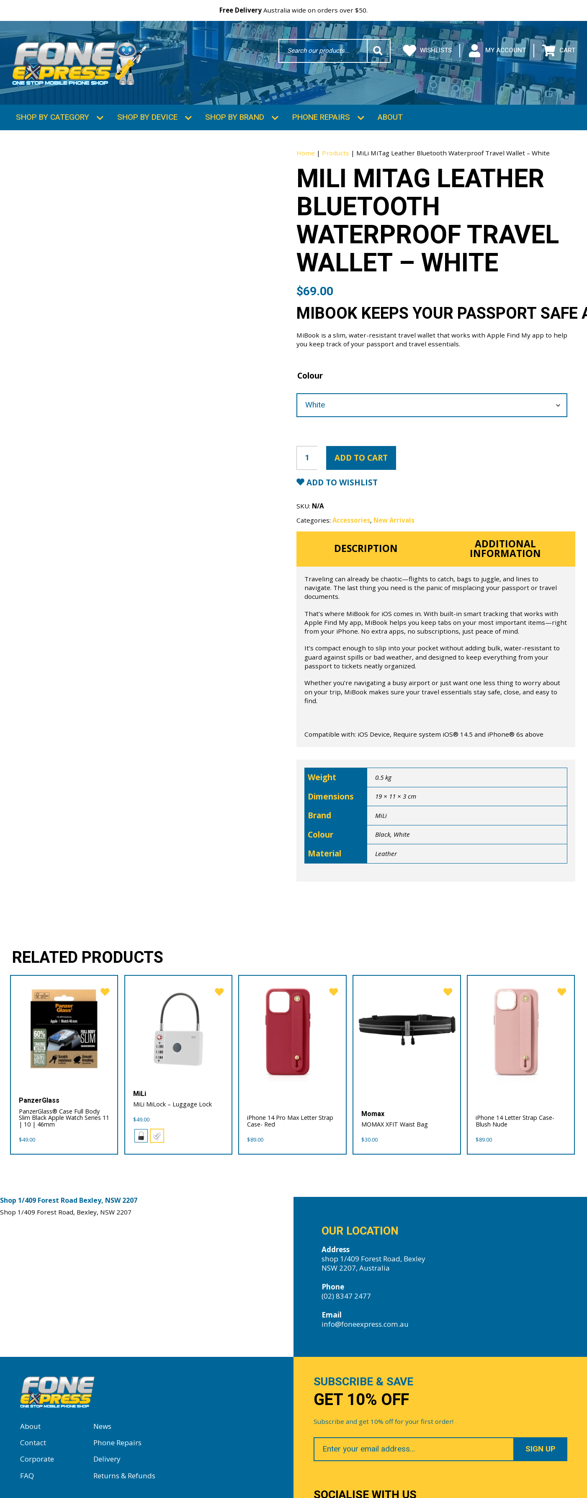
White (402, 830)
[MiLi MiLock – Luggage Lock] (178, 1025)
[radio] (141, 1132)
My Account (497, 50)
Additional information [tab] (505, 544)
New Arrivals (394, 516)
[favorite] (102, 986)
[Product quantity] (306, 454)
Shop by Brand (234, 113)
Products (335, 148)
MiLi (381, 811)
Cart (558, 50)
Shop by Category (52, 113)
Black (382, 830)
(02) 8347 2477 (346, 1292)
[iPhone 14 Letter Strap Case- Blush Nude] (521, 1025)
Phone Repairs (321, 113)
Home (305, 148)
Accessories (351, 516)
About (390, 113)
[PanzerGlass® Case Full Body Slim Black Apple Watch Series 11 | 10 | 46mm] (64, 1025)
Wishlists (427, 50)
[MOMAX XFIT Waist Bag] (406, 1025)
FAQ (27, 1472)
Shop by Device (147, 113)
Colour (310, 371)
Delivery (107, 1455)
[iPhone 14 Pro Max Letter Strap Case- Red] (292, 1025)
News (102, 1422)
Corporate (37, 1455)
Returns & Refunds (124, 1472)
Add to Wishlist (341, 478)
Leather (386, 849)
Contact (33, 1439)
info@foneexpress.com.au (365, 1320)
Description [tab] (366, 544)
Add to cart (361, 453)
